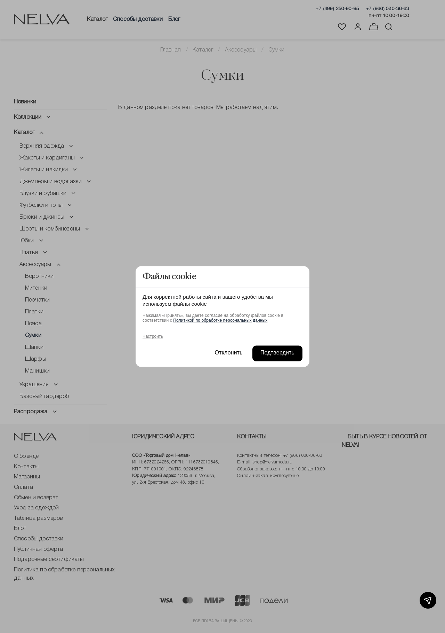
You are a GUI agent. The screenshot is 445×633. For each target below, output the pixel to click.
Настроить (153, 336)
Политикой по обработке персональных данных (220, 320)
